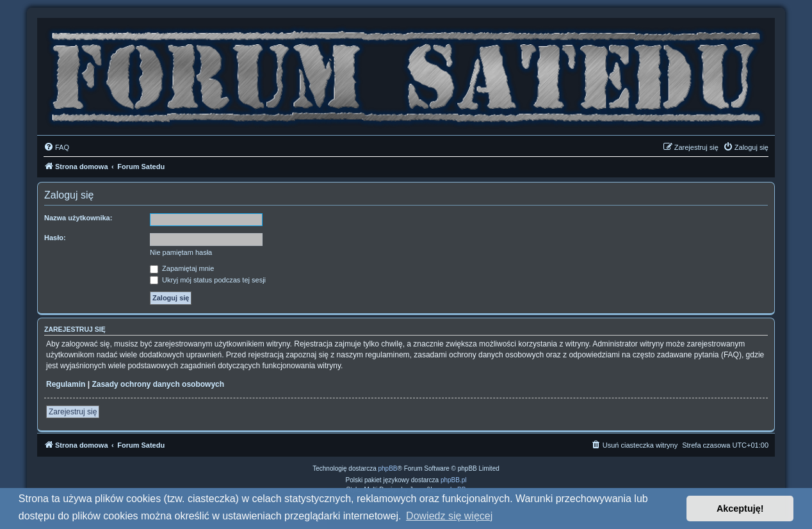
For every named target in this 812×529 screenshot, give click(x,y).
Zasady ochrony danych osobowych (158, 384)
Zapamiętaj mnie (182, 268)
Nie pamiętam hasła (181, 252)
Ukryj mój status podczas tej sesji (208, 280)
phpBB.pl (454, 480)
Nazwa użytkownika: (78, 218)
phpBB (388, 468)
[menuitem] (56, 147)
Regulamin (65, 384)
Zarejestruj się (73, 411)
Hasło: (55, 237)
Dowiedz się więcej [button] (449, 515)
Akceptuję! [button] (740, 508)
